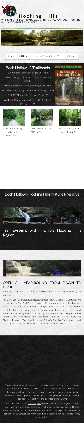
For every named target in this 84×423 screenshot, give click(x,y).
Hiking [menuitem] (24, 56)
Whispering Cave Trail (17, 303)
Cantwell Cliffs (74, 299)
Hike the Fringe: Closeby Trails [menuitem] (48, 56)
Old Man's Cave (20, 299)
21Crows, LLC (34, 403)
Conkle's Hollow (47, 299)
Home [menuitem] (11, 56)
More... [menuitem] (72, 56)
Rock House (33, 299)
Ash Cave (7, 299)
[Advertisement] (42, 357)
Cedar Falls (61, 299)
